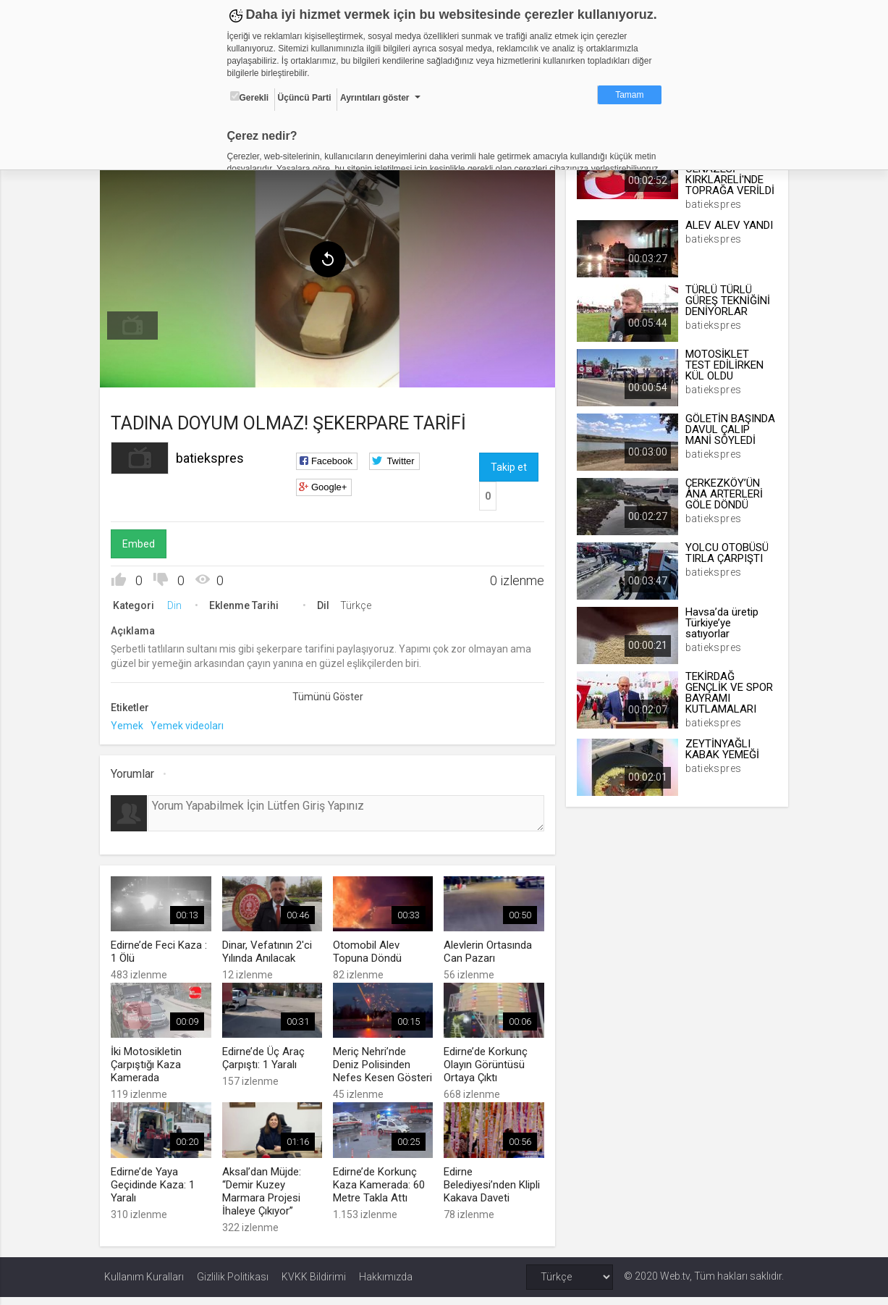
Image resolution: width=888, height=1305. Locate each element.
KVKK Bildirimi (314, 1285)
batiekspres (214, 455)
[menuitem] (136, 323)
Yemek (131, 723)
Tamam (629, 95)
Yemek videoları (191, 723)
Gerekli (249, 97)
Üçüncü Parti (304, 98)
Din (179, 602)
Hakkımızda (386, 1285)
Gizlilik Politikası (232, 1285)
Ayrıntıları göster (375, 98)
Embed (143, 541)
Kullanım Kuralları (144, 1285)
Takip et (509, 464)
